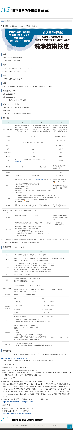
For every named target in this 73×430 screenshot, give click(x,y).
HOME (2, 17)
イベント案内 (54, 12)
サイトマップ (64, 422)
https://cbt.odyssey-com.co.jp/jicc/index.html (14, 355)
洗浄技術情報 (42, 12)
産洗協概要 (17, 12)
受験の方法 (39, 176)
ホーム (5, 12)
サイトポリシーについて (43, 422)
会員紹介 (29, 12)
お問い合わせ (67, 12)
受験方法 (18, 158)
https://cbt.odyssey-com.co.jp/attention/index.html (17, 410)
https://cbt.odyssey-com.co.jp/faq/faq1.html (18, 398)
